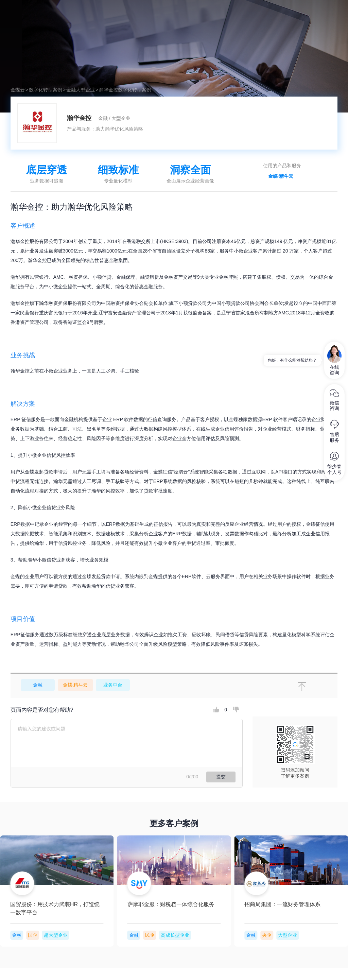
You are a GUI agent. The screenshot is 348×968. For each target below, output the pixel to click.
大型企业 (85, 89)
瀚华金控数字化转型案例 (125, 89)
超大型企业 (180, 935)
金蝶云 (18, 89)
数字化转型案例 (45, 89)
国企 (157, 935)
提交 (221, 776)
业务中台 (112, 685)
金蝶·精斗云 (280, 176)
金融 (71, 89)
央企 (40, 935)
